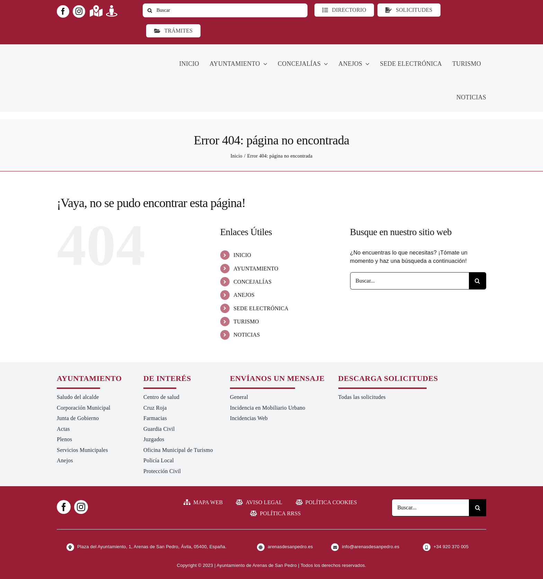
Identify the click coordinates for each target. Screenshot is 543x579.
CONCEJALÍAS (252, 282)
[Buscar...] (409, 281)
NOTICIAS (246, 335)
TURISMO (246, 321)
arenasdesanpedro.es (290, 546)
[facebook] (63, 11)
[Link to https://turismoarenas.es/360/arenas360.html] (111, 11)
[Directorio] (344, 10)
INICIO (242, 255)
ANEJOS (244, 295)
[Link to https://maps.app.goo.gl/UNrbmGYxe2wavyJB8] (96, 11)
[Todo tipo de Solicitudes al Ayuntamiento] (408, 10)
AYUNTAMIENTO (255, 268)
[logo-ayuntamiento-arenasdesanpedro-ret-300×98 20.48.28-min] (101, 51)
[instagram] (79, 11)
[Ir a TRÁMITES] (173, 30)
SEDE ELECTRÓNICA (260, 308)
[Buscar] (225, 10)
